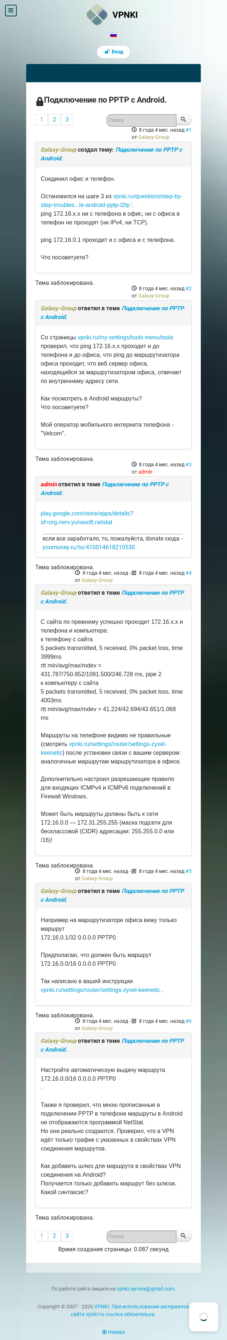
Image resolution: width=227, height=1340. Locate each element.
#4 (189, 573)
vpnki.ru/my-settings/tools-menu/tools (125, 337)
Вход (113, 52)
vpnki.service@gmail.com (145, 1289)
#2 (189, 288)
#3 (189, 464)
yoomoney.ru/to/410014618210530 (89, 547)
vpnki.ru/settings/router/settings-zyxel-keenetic (100, 990)
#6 (189, 1021)
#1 (189, 130)
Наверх (113, 1332)
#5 (189, 871)
